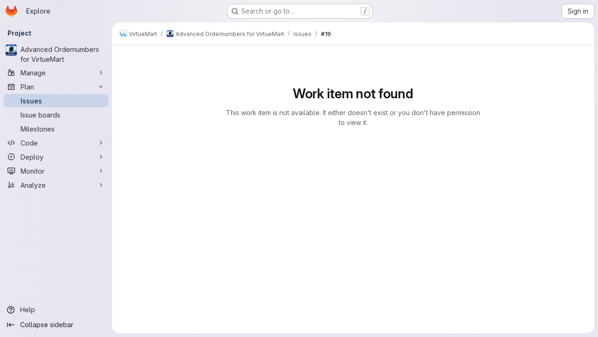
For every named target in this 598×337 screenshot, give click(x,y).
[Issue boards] (56, 114)
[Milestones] (56, 128)
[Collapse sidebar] (56, 324)
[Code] (56, 142)
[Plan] (56, 86)
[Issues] (56, 100)
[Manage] (56, 72)
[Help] (56, 309)
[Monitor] (56, 170)
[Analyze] (56, 184)
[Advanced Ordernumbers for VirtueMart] (56, 54)
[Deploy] (56, 156)
